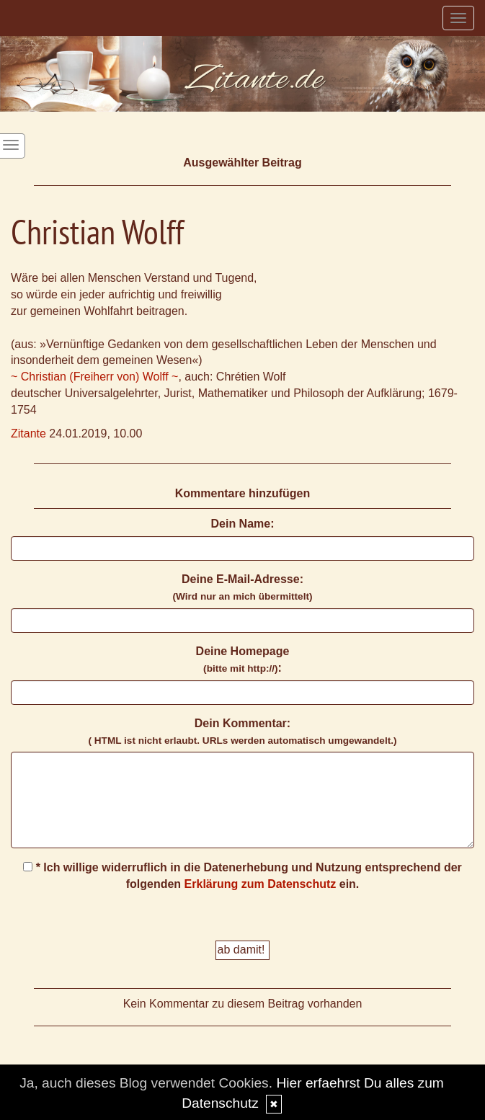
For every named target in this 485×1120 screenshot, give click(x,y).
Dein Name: (242, 523)
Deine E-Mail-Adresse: (243, 587)
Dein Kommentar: (242, 731)
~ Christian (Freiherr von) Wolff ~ (94, 376)
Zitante (28, 433)
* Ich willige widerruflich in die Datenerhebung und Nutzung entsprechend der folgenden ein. (242, 875)
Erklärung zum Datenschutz (260, 884)
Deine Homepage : (243, 659)
